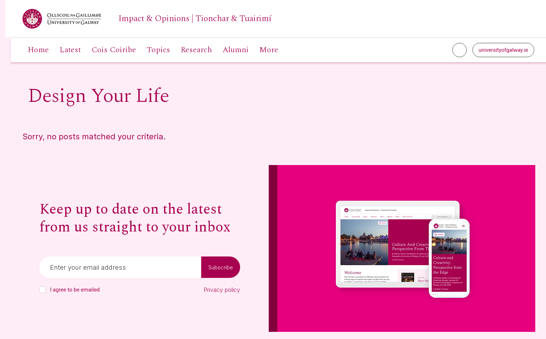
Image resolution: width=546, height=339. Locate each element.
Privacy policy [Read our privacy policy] (222, 289)
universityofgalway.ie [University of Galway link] (503, 50)
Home (38, 50)
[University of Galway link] (147, 19)
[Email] (120, 267)
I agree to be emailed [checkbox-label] (75, 289)
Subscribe (220, 267)
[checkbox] (42, 289)
